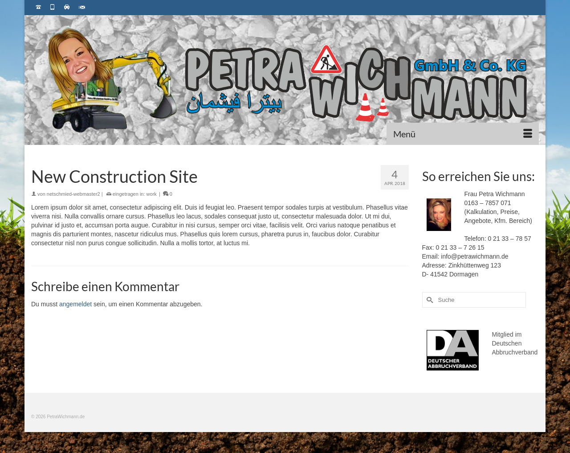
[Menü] (463, 134)
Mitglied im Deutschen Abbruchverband (515, 343)
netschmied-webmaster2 (73, 194)
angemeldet (75, 304)
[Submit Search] (429, 300)
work (152, 194)
